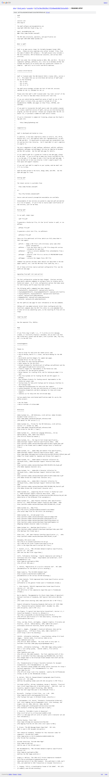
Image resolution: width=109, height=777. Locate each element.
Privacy (15, 774)
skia (14, 8)
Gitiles (10, 774)
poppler (30, 8)
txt (102, 774)
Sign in (105, 2)
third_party (21, 8)
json (106, 774)
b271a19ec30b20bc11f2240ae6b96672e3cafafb (51, 8)
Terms (19, 774)
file (47, 12)
